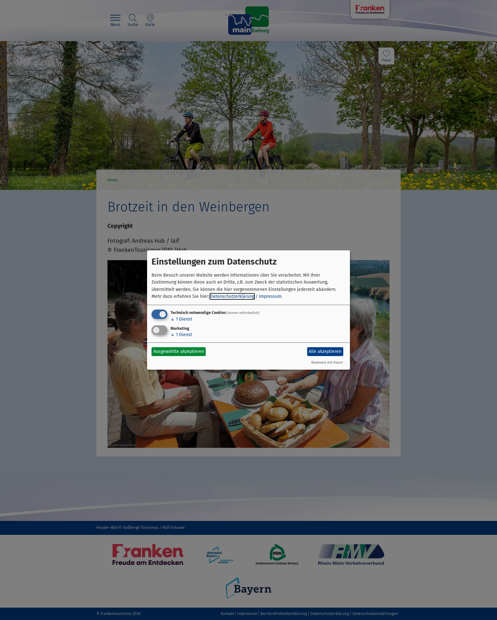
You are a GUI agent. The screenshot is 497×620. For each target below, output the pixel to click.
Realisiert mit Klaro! (327, 362)
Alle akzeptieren (325, 351)
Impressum (270, 296)
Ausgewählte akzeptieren (178, 351)
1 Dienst (181, 319)
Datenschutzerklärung (232, 296)
